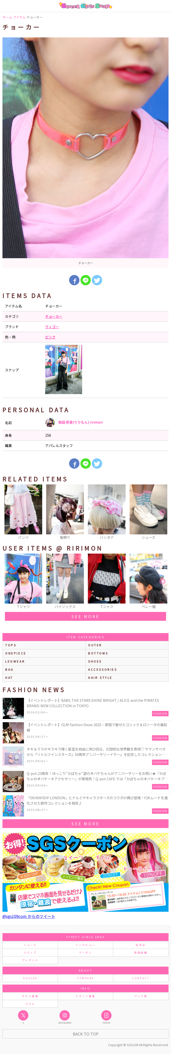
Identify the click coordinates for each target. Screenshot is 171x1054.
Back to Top (85, 1034)
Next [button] (162, 512)
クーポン (85, 952)
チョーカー (53, 316)
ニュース (30, 945)
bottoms (98, 653)
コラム (30, 1004)
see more (85, 616)
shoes (95, 661)
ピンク (50, 337)
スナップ (30, 952)
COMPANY (85, 978)
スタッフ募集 (85, 996)
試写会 (141, 945)
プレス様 (140, 996)
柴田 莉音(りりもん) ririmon (74, 423)
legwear (15, 661)
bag (9, 669)
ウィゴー (52, 326)
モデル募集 (30, 996)
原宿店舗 (140, 952)
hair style (100, 677)
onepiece (15, 653)
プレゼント (30, 960)
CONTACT (141, 978)
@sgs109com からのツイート (28, 916)
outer (95, 645)
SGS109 (30, 978)
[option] (85, 152)
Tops (10, 645)
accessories (102, 669)
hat (9, 677)
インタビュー (85, 945)
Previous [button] (8, 512)
